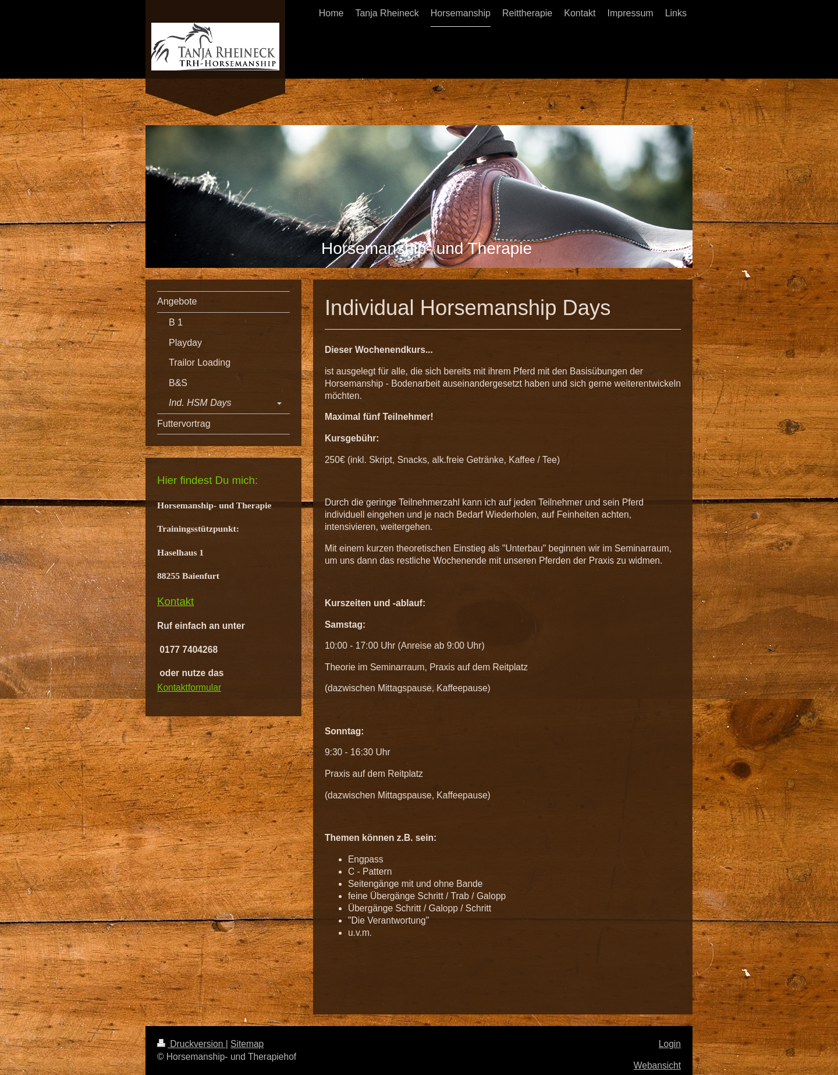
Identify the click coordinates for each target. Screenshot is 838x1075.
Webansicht (657, 1065)
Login (670, 1044)
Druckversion (191, 1044)
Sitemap (247, 1044)
